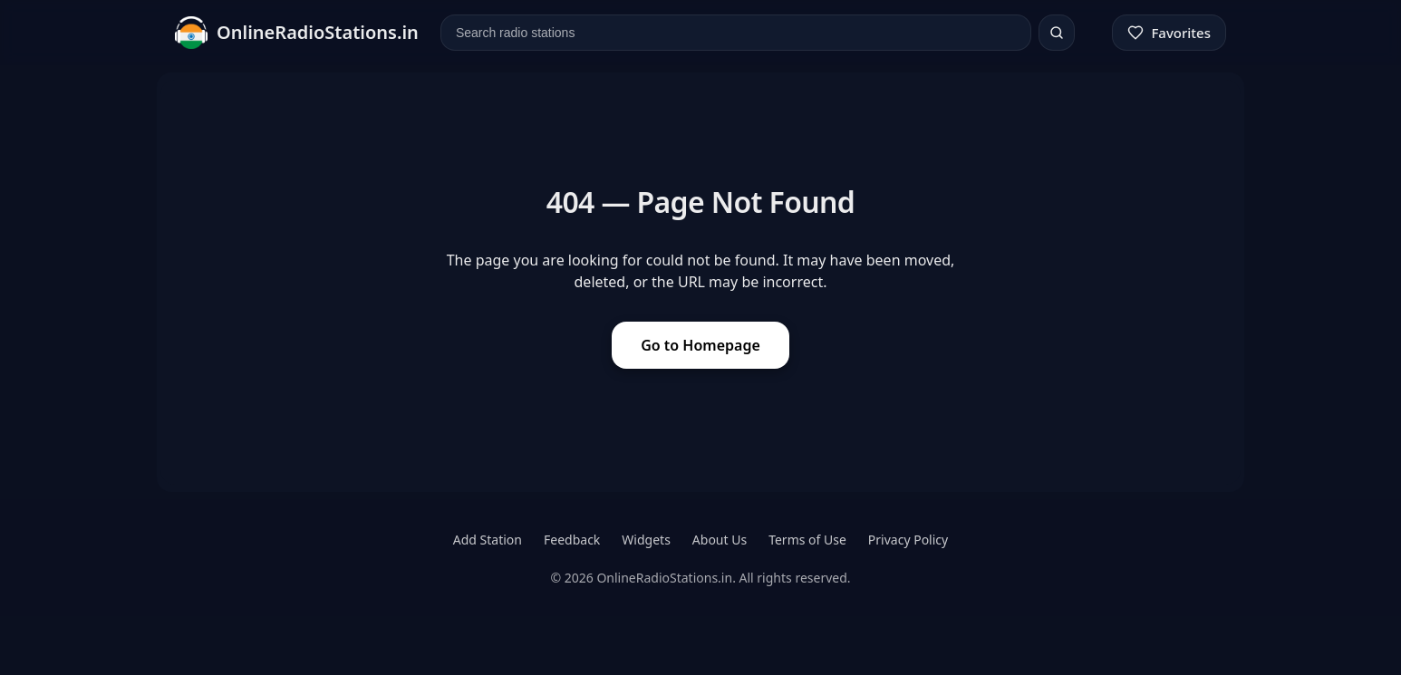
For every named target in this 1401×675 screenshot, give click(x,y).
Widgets (646, 539)
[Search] (1057, 32)
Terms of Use (807, 539)
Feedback (572, 539)
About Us (719, 539)
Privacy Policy (908, 539)
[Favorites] (1169, 32)
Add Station (487, 539)
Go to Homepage (700, 345)
